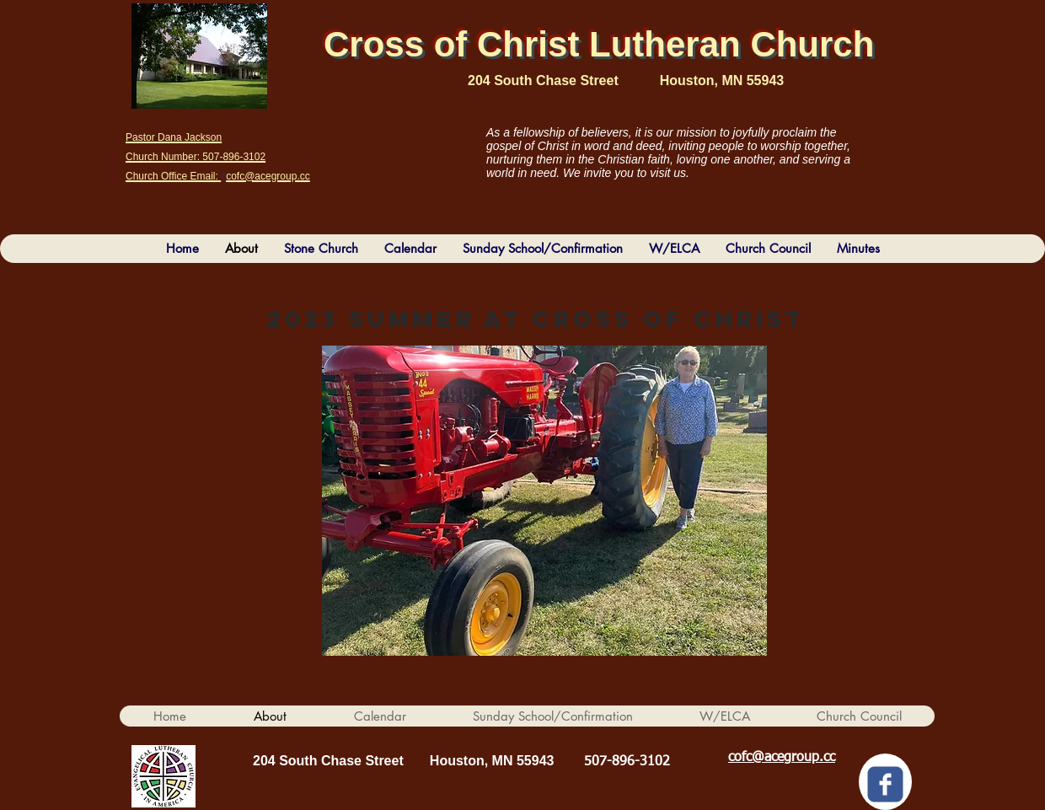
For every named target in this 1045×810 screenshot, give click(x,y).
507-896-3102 (627, 762)
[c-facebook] (885, 784)
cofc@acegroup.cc (781, 757)
